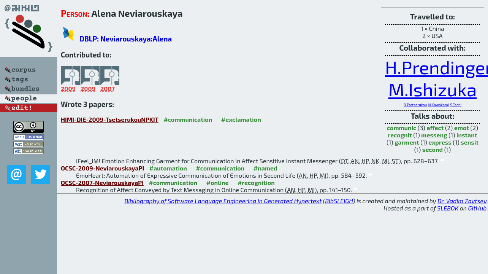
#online (217, 182)
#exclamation (241, 119)
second (432, 149)
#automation (168, 168)
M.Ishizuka (432, 89)
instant (466, 135)
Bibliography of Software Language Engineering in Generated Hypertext (223, 200)
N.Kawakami (438, 104)
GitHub (477, 208)
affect (435, 127)
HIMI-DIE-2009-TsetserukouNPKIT (109, 119)
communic (401, 127)
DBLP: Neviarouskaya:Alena (125, 38)
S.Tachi (455, 104)
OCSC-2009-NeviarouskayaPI (102, 168)
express (439, 142)
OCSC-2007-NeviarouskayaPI (102, 182)
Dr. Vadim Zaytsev (461, 200)
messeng (434, 135)
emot (461, 127)
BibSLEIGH (339, 200)
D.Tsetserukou (415, 104)
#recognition (256, 182)
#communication (187, 119)
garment (407, 142)
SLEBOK (447, 208)
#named (265, 168)
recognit (400, 135)
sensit (469, 142)
